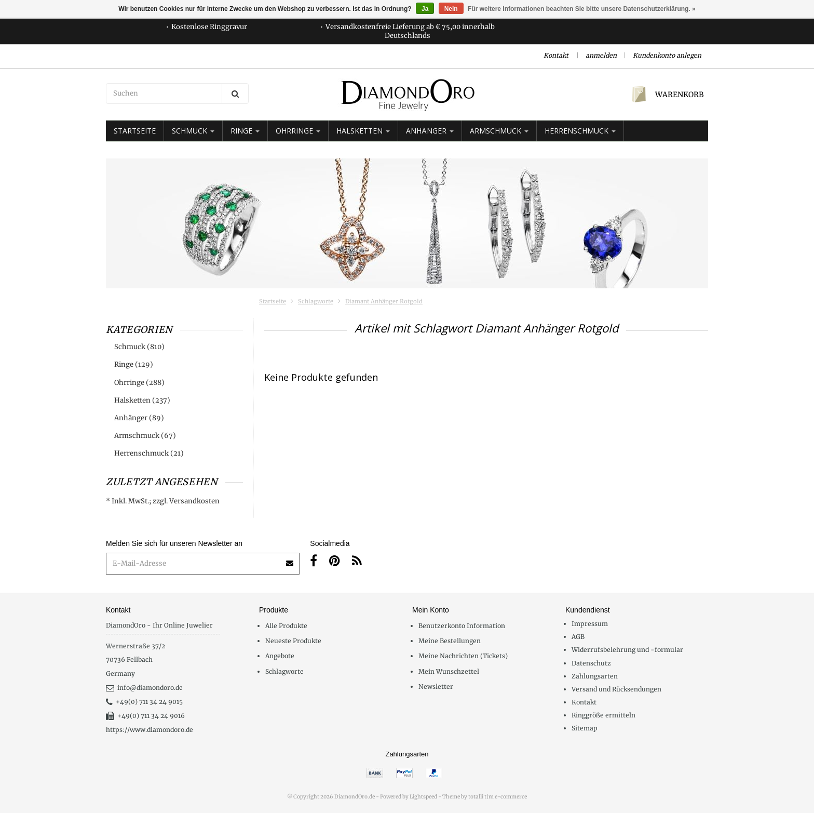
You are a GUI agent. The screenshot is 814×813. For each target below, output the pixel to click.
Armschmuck (499, 131)
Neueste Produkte (293, 641)
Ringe (245, 131)
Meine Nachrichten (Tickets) (463, 656)
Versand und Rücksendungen (616, 689)
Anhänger (430, 131)
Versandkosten (194, 501)
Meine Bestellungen (449, 641)
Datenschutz (591, 663)
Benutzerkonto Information (461, 626)
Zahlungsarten (595, 676)
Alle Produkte (286, 626)
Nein (451, 8)
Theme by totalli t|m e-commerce (484, 796)
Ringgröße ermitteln (603, 715)
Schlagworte (315, 301)
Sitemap (585, 728)
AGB (578, 637)
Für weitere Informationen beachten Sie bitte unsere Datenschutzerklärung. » (582, 8)
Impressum (590, 624)
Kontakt (556, 55)
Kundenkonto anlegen (667, 55)
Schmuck (193, 131)
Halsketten (363, 131)
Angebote (279, 656)
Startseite (135, 131)
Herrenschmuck (580, 131)
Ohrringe (298, 131)
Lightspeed (423, 796)
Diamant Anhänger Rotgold (384, 301)
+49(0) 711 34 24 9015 (144, 701)
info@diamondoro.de (144, 687)
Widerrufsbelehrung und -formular (627, 650)
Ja (425, 8)
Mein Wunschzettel (448, 671)
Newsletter (435, 686)
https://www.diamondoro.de (149, 730)
